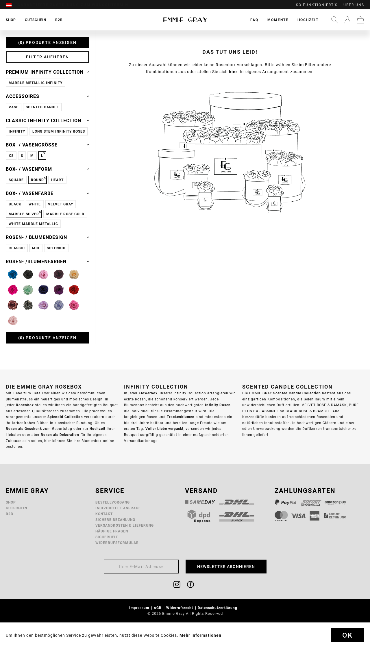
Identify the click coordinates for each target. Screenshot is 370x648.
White (35, 204)
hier (233, 71)
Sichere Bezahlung (115, 519)
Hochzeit (308, 20)
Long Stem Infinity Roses (58, 131)
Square (16, 180)
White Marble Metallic (33, 224)
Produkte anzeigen (47, 42)
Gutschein (16, 508)
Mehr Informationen (200, 635)
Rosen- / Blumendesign (47, 237)
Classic (17, 248)
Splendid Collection (65, 417)
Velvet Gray (60, 204)
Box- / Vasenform (47, 169)
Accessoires (47, 96)
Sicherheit (106, 537)
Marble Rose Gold (65, 214)
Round (37, 180)
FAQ (254, 20)
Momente (277, 20)
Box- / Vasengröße (47, 145)
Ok (347, 635)
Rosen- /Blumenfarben (47, 261)
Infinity (17, 131)
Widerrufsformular (117, 543)
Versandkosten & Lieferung (124, 525)
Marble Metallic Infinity (35, 83)
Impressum (139, 608)
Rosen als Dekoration (60, 434)
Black (15, 204)
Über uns (353, 5)
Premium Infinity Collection (47, 72)
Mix (36, 248)
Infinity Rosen (218, 405)
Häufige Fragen (111, 531)
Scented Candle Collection (297, 393)
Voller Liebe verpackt (164, 428)
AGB (158, 608)
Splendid (56, 248)
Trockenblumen (181, 417)
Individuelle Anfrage (118, 508)
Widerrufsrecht (180, 608)
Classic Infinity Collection (47, 120)
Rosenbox (25, 405)
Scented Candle (42, 107)
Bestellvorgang (112, 502)
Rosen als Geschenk (24, 428)
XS (11, 155)
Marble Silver (24, 214)
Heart (57, 180)
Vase (13, 107)
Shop (11, 502)
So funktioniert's (317, 5)
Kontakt (104, 514)
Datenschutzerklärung (218, 608)
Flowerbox (148, 393)
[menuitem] (11, 5)
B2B (9, 514)
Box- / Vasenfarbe (47, 193)
